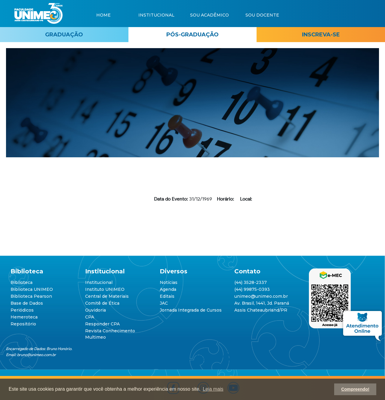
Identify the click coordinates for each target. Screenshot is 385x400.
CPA (89, 317)
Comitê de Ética (102, 303)
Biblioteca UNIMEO (32, 289)
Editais (167, 296)
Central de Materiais (107, 296)
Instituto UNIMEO (105, 289)
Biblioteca (21, 282)
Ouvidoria (95, 310)
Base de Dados (27, 303)
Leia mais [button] (213, 389)
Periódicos (22, 310)
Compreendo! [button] (355, 389)
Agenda (168, 289)
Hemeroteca (24, 317)
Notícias (168, 282)
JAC (164, 303)
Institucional (98, 282)
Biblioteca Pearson (31, 296)
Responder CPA (102, 324)
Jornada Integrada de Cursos (191, 310)
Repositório (23, 324)
